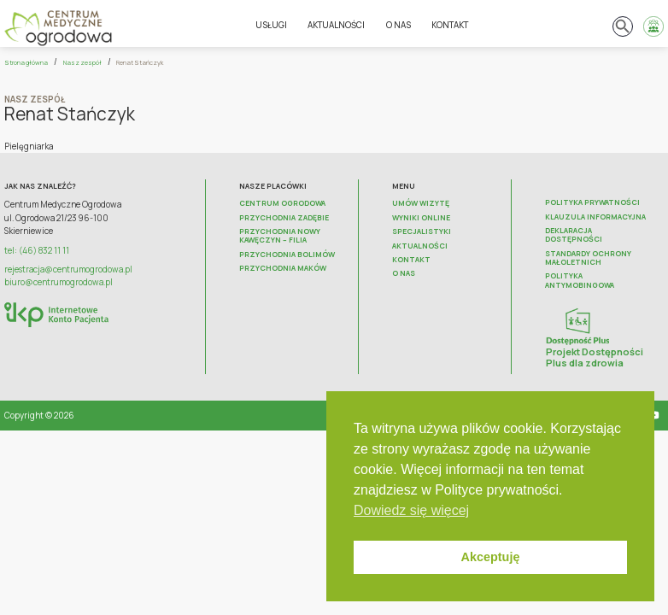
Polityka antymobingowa (579, 281)
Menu (403, 186)
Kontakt (449, 25)
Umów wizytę (420, 203)
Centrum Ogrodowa (282, 203)
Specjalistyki (421, 231)
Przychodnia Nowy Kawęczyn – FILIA (279, 236)
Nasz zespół (82, 62)
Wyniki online (421, 218)
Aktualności (336, 25)
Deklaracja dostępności (573, 235)
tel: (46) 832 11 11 (36, 250)
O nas (398, 25)
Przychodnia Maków (282, 268)
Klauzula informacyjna (595, 217)
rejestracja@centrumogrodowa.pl (68, 269)
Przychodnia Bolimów (287, 254)
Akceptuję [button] (490, 557)
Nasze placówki (273, 186)
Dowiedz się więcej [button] (411, 510)
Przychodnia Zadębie (284, 218)
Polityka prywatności (592, 202)
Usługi (271, 25)
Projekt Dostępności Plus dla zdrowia (594, 356)
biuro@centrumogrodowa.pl (58, 282)
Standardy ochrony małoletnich (588, 258)
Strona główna (26, 62)
